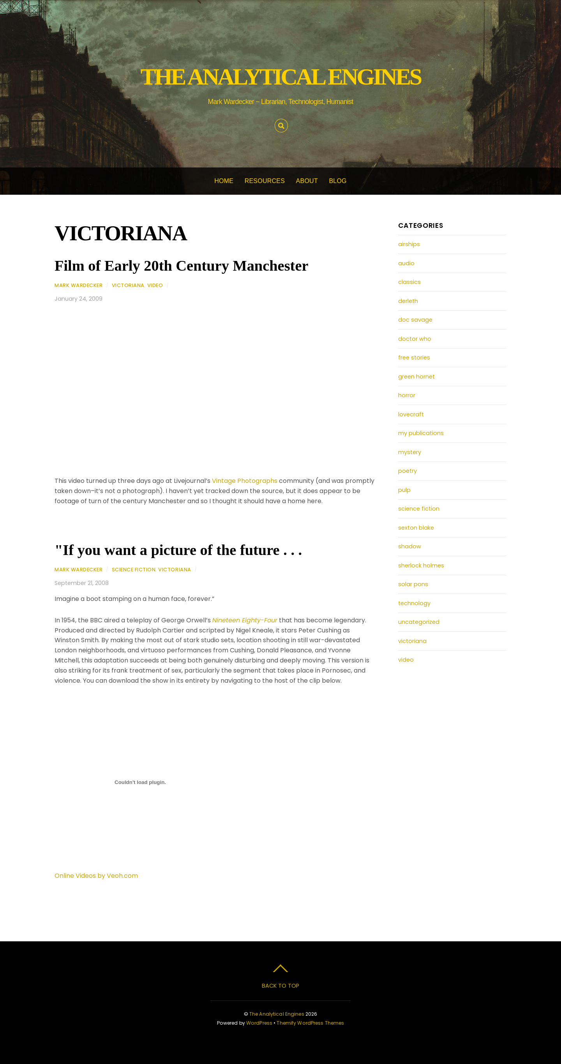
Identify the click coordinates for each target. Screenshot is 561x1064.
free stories (414, 357)
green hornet (416, 377)
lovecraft (411, 414)
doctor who (414, 339)
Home (223, 181)
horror (406, 395)
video (155, 285)
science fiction (134, 569)
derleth (408, 301)
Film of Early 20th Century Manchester (181, 265)
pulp (404, 490)
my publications (421, 433)
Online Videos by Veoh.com (96, 875)
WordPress (259, 1023)
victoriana (128, 285)
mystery (409, 452)
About (307, 181)
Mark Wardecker (78, 285)
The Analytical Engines (276, 1014)
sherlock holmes (421, 565)
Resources (265, 181)
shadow (409, 546)
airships (409, 244)
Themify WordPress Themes (310, 1023)
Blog (337, 181)
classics (409, 282)
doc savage (415, 320)
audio (406, 263)
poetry (407, 471)
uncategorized (418, 622)
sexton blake (416, 528)
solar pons (413, 584)
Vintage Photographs (244, 480)
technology (414, 603)
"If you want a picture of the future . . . (178, 550)
